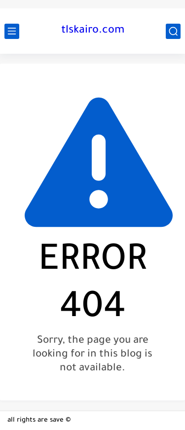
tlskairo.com (92, 31)
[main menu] (11, 31)
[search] (173, 31)
